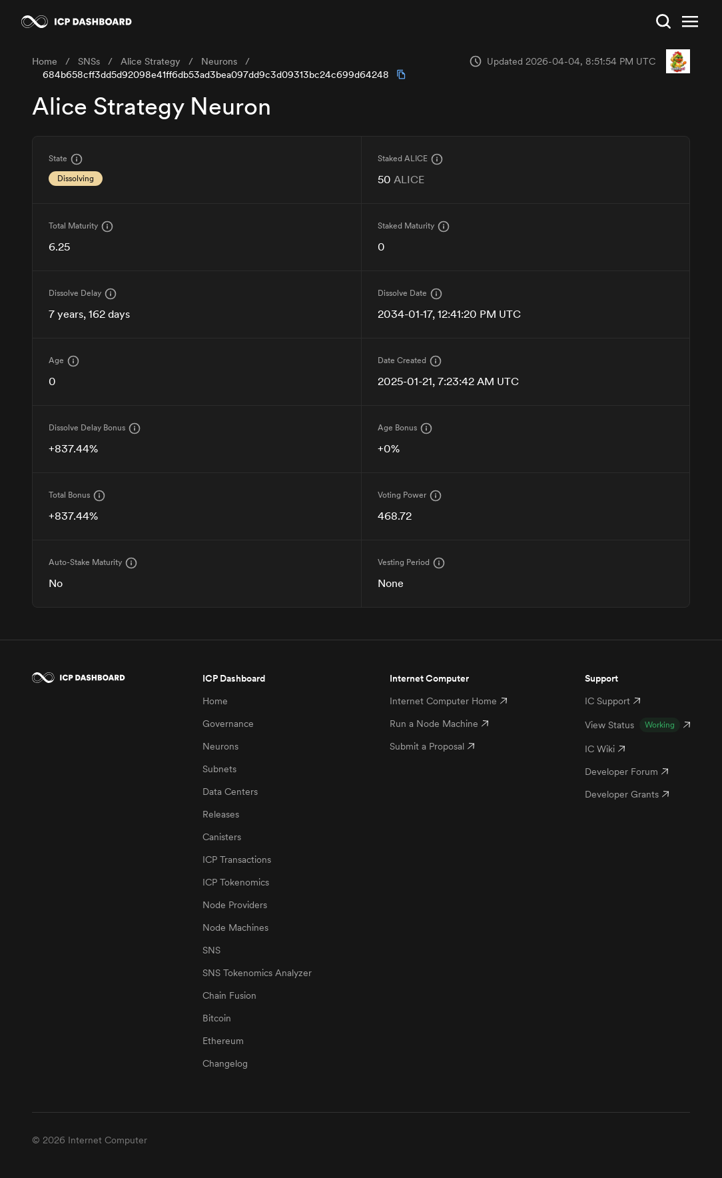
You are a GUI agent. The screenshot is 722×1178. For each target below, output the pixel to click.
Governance (228, 724)
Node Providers (234, 905)
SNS (211, 950)
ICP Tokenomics (235, 882)
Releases (220, 814)
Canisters (221, 837)
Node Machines (235, 927)
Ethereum (223, 1041)
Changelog (225, 1063)
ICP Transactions (236, 860)
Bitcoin (216, 1018)
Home (215, 701)
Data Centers (230, 792)
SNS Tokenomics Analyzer (257, 973)
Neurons (220, 746)
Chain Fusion (229, 995)
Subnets (219, 769)
